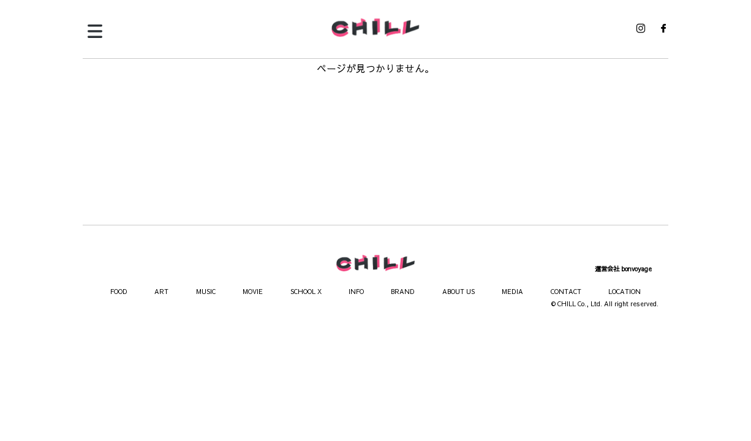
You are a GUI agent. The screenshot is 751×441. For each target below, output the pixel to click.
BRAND (403, 291)
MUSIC (206, 291)
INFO (356, 291)
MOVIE (253, 291)
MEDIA (512, 291)
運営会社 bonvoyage (623, 269)
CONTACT (566, 291)
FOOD (118, 291)
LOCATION (624, 291)
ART (161, 291)
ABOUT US (458, 291)
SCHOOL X (306, 291)
